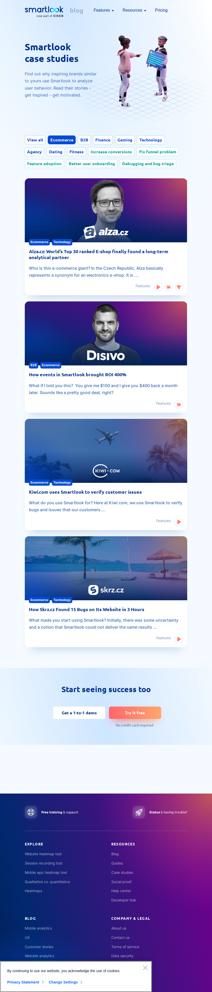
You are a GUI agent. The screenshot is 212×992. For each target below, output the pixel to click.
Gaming (128, 139)
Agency (35, 151)
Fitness (78, 151)
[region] (76, 976)
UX (27, 937)
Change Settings (65, 982)
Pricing (161, 10)
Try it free (135, 711)
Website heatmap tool (43, 854)
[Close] (145, 967)
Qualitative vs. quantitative (47, 881)
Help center (121, 891)
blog (76, 10)
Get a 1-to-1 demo (79, 711)
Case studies (122, 872)
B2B (86, 139)
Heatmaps (33, 891)
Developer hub (123, 900)
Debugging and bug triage (150, 163)
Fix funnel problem (160, 151)
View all (36, 139)
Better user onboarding (93, 163)
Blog (115, 854)
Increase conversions (114, 151)
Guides (117, 863)
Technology (154, 139)
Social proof (121, 881)
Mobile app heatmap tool (46, 872)
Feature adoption (45, 163)
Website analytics (39, 956)
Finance (105, 139)
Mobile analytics (38, 928)
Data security (122, 956)
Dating (57, 151)
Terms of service (125, 947)
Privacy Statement (23, 982)
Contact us (120, 937)
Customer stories (39, 947)
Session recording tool (43, 863)
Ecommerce (62, 139)
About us (118, 928)
